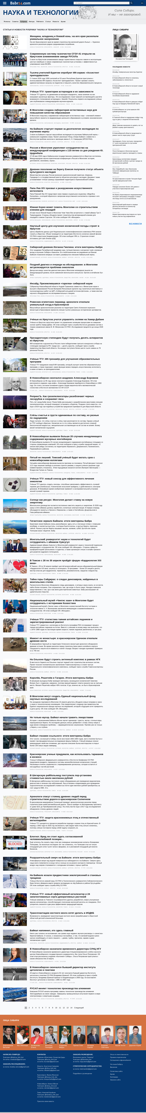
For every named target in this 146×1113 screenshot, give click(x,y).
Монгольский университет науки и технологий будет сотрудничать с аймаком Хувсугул (60, 540)
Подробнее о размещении (82, 1073)
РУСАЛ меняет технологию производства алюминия (60, 988)
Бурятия (57, 85)
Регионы (7, 21)
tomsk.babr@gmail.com (52, 1097)
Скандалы (67, 472)
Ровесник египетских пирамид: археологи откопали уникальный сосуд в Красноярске (60, 303)
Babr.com (20, 3)
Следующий (79, 1008)
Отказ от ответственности (119, 1054)
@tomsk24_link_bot (52, 1094)
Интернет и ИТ (52, 201)
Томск (68, 104)
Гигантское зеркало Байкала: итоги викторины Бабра (61, 521)
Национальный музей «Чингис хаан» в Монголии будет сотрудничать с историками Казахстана (62, 601)
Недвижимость (49, 241)
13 (67, 1008)
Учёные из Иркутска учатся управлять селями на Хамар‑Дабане (67, 319)
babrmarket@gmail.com (88, 1069)
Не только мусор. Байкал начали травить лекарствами (61, 717)
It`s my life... (34, 390)
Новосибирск (59, 296)
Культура (47, 182)
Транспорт (47, 811)
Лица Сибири (121, 29)
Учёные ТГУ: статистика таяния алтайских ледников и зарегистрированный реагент (61, 620)
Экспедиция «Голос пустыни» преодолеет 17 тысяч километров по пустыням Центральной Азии (127, 143)
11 (60, 1008)
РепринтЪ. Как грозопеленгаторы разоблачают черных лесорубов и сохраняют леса (62, 397)
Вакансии (113, 1067)
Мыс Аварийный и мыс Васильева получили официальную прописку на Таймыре (125, 171)
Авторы (31, 21)
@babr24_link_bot (17, 1057)
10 (56, 1008)
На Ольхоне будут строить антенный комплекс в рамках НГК (65, 659)
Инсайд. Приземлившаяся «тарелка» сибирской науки (61, 283)
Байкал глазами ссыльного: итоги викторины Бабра (60, 736)
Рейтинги (39, 21)
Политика (54, 163)
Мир (73, 201)
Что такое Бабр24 (116, 1064)
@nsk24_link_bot (51, 1086)
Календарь (114, 1077)
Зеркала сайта (115, 1080)
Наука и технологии (36, 47)
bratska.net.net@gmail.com (19, 1067)
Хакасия (56, 47)
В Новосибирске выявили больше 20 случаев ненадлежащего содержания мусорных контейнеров (66, 437)
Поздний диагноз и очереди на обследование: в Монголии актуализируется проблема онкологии (64, 266)
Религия (44, 201)
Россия (68, 163)
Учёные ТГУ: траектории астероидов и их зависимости (61, 91)
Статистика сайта (116, 1071)
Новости (56, 21)
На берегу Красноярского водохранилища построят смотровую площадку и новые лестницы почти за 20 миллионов (127, 196)
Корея (76, 220)
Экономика (67, 515)
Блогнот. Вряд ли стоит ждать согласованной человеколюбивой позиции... (56, 838)
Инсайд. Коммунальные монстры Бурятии (127, 72)
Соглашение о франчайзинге (120, 1060)
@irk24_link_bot (50, 1068)
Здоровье (45, 277)
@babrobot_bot (86, 1059)
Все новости (135, 224)
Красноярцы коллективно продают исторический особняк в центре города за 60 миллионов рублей (127, 161)
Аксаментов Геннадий (124, 59)
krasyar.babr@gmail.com (52, 1079)
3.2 (15, 1109)
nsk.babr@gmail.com (51, 1088)
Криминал (45, 472)
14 (71, 1008)
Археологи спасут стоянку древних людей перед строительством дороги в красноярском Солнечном (60, 798)
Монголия (65, 123)
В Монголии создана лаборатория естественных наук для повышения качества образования (63, 111)
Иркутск (65, 66)
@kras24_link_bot (51, 1077)
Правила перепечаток (118, 1057)
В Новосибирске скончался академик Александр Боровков (64, 378)
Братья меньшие (35, 220)
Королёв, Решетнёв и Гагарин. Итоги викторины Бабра (61, 678)
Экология (44, 66)
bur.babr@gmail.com (51, 1061)
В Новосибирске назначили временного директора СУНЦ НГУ (65, 949)
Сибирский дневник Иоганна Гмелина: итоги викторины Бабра (66, 247)
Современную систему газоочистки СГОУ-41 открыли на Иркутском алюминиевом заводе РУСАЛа (62, 55)
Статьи (48, 21)
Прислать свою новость (45, 1101)
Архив (63, 21)
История (33, 163)
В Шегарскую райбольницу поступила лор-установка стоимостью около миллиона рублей (61, 776)
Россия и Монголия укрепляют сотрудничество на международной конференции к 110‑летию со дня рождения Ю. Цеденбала (66, 150)
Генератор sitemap (48, 1109)
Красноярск (48, 47)
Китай (81, 277)
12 (64, 1008)
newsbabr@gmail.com (18, 1059)
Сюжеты (15, 21)
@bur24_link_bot (51, 1059)
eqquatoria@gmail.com (88, 1061)
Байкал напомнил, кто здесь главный (51, 930)
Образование (34, 85)
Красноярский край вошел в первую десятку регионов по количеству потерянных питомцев (125, 206)
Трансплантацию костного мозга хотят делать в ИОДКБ (62, 913)
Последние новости (121, 67)
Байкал (54, 141)
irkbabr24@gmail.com (51, 1070)
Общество (67, 277)
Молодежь (57, 123)
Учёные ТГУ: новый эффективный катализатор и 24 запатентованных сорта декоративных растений (60, 895)
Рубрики (23, 21)
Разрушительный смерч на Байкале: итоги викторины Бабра (65, 857)
